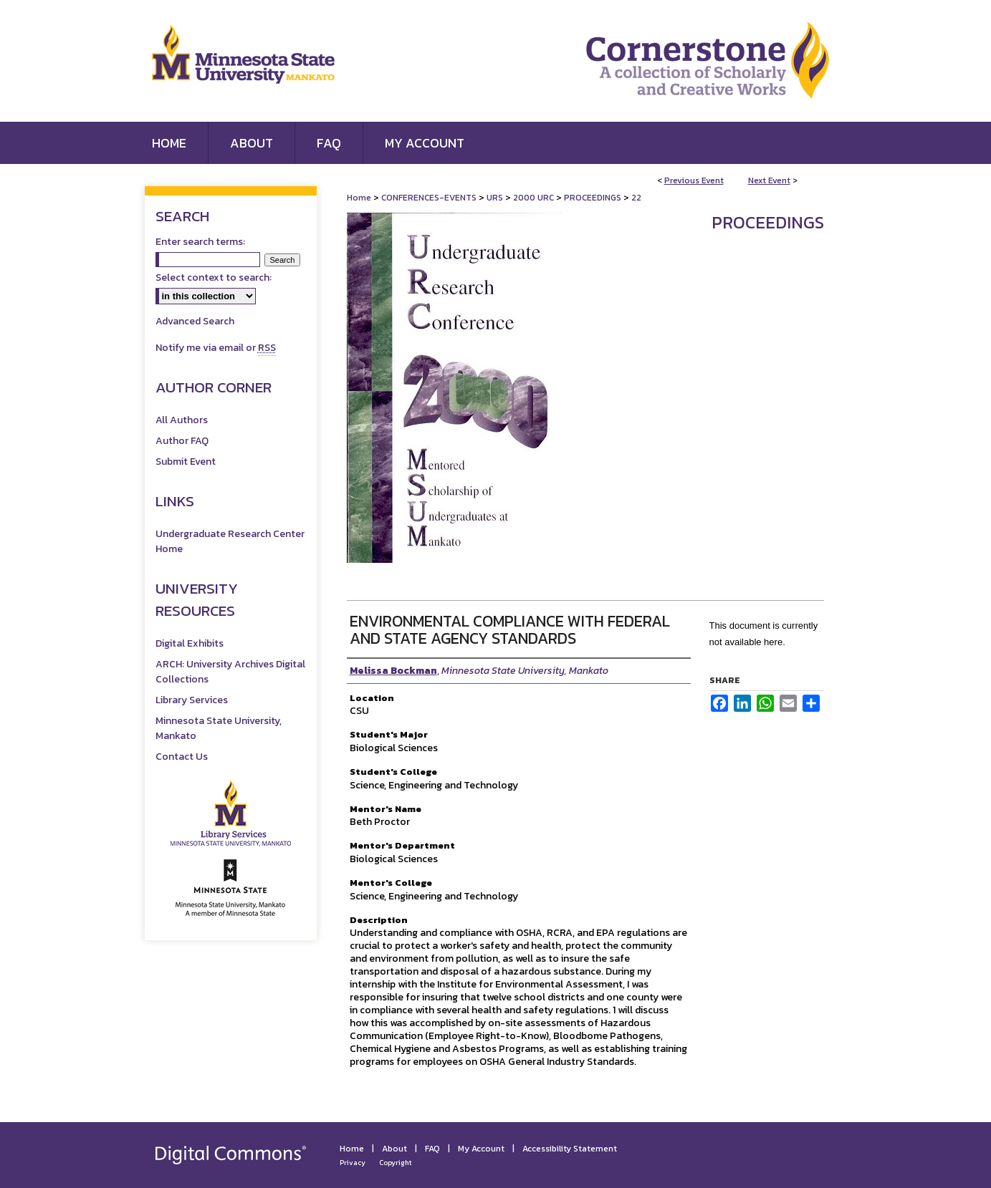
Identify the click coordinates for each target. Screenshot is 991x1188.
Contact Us (181, 756)
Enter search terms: (200, 241)
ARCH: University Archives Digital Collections (230, 672)
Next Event (769, 180)
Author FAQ (182, 440)
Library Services (191, 700)
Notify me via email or (215, 347)
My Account (481, 1148)
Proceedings (768, 222)
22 (636, 197)
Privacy (352, 1162)
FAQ (432, 1148)
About (394, 1148)
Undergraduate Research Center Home (230, 541)
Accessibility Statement (569, 1148)
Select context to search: (213, 277)
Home (359, 197)
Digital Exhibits (189, 643)
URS (496, 197)
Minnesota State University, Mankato (218, 728)
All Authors (181, 420)
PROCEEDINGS (593, 197)
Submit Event (185, 461)
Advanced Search (194, 321)
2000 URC (534, 197)
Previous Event (694, 180)
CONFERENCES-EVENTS (430, 197)
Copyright (395, 1162)
